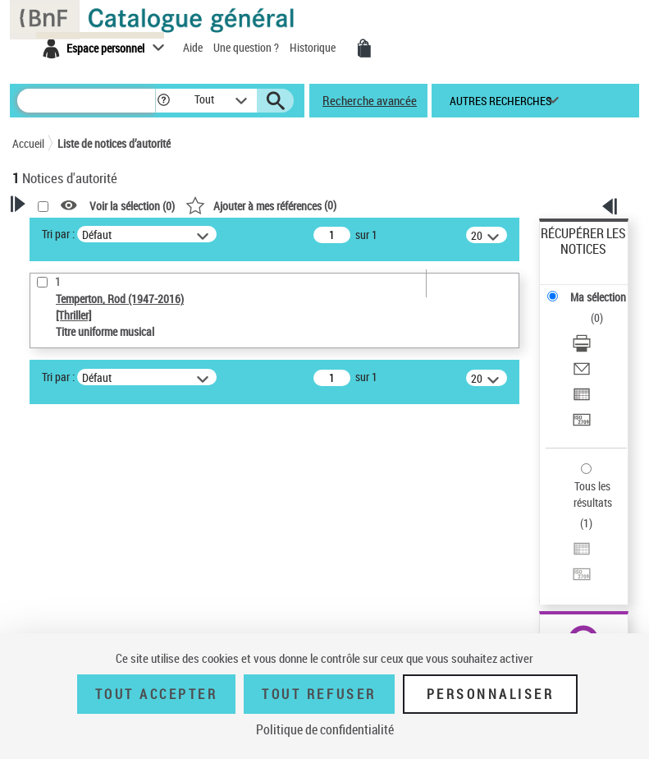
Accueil (28, 143)
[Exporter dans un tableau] (581, 396)
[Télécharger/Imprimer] (581, 345)
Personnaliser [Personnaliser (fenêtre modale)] (491, 694)
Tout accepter (156, 694)
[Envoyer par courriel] (581, 371)
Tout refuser (319, 694)
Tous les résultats (593, 494)
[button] (163, 101)
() (260, 205)
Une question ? (247, 47)
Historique (314, 47)
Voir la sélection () (132, 206)
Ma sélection (598, 297)
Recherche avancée (369, 100)
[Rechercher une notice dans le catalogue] (86, 101)
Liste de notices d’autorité (114, 143)
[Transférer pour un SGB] (581, 422)
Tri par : (58, 234)
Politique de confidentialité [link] (325, 729)
